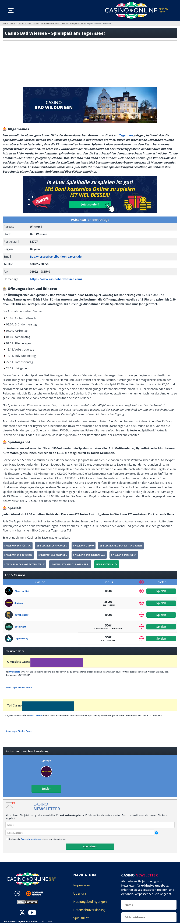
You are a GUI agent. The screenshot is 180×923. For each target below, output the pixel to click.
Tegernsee (126, 135)
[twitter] (22, 913)
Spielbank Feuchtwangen (52, 545)
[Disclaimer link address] (37, 894)
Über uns (80, 893)
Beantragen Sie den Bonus (18, 687)
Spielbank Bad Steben (123, 554)
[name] (90, 825)
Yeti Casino (14, 705)
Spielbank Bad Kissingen (52, 554)
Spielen (161, 591)
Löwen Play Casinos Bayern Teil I (70, 564)
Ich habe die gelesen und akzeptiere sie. (37, 839)
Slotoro (46, 760)
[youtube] (32, 913)
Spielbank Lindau (83, 545)
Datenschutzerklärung (31, 839)
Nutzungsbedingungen (90, 901)
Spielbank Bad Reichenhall (89, 554)
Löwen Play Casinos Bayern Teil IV (24, 564)
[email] (79, 833)
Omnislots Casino (18, 662)
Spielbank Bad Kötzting (18, 554)
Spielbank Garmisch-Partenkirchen (121, 545)
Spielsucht (81, 918)
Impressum (81, 885)
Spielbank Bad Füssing (17, 545)
